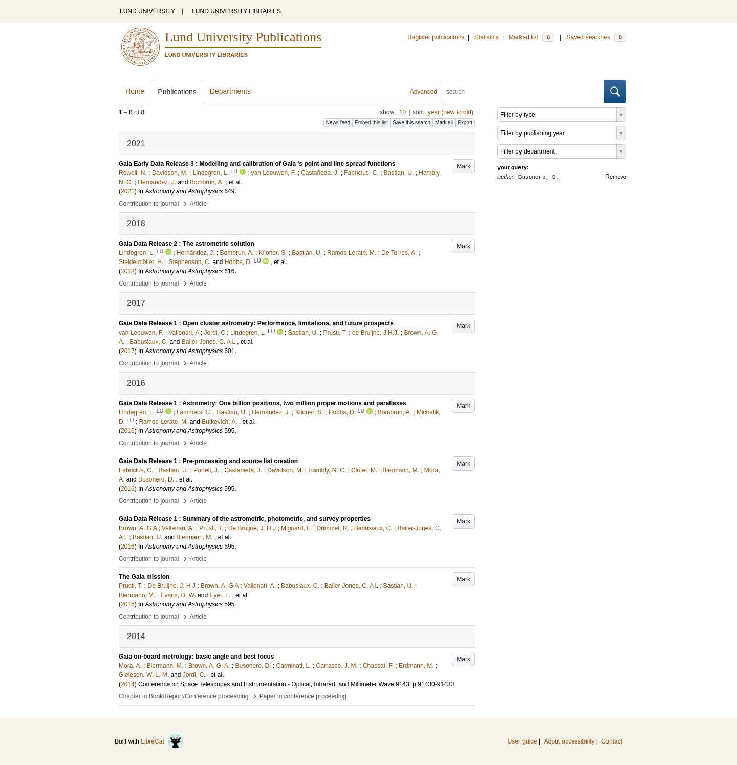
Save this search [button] (411, 122)
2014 (128, 684)
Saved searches (596, 37)
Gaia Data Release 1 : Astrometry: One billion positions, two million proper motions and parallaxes (262, 403)
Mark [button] (463, 166)
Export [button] (465, 122)
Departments (230, 91)
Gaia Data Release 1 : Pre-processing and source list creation (208, 461)
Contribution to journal (149, 203)
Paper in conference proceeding (302, 696)
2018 (128, 271)
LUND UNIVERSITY (147, 11)
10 (402, 112)
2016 (128, 430)
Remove (615, 176)
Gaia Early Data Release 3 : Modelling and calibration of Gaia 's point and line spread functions (257, 163)
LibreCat (162, 741)
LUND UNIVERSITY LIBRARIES (236, 11)
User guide (522, 741)
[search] (523, 91)
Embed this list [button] (371, 122)
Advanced (423, 91)
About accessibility (569, 741)
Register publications (435, 37)
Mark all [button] (444, 122)
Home (134, 91)
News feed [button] (338, 122)
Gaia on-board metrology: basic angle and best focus (196, 656)
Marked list (531, 37)
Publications (177, 92)
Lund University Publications (243, 37)
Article (198, 203)
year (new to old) (450, 112)
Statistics (486, 37)
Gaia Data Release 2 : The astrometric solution (186, 243)
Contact (611, 741)
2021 (128, 191)
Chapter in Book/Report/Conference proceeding (184, 696)
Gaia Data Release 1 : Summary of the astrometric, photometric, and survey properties (245, 518)
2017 (128, 351)
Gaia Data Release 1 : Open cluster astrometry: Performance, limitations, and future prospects (256, 323)
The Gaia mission (144, 576)
